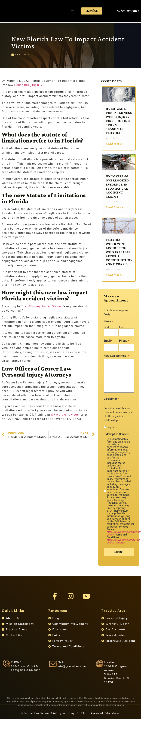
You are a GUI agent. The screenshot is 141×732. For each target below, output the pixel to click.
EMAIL (61, 664)
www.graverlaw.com (65, 414)
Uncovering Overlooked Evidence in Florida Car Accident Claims (117, 186)
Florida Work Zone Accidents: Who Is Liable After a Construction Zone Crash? (119, 252)
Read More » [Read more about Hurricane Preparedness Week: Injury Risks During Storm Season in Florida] (115, 143)
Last (121, 327)
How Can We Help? (116, 354)
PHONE (16, 664)
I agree (111, 426)
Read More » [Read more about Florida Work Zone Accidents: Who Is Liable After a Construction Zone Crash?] (115, 275)
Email (108, 340)
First (106, 327)
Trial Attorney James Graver (41, 306)
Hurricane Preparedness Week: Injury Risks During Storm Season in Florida (119, 121)
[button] (72, 11)
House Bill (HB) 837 (28, 85)
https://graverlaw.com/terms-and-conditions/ (124, 540)
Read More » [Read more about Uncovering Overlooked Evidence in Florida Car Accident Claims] (115, 207)
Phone (124, 340)
